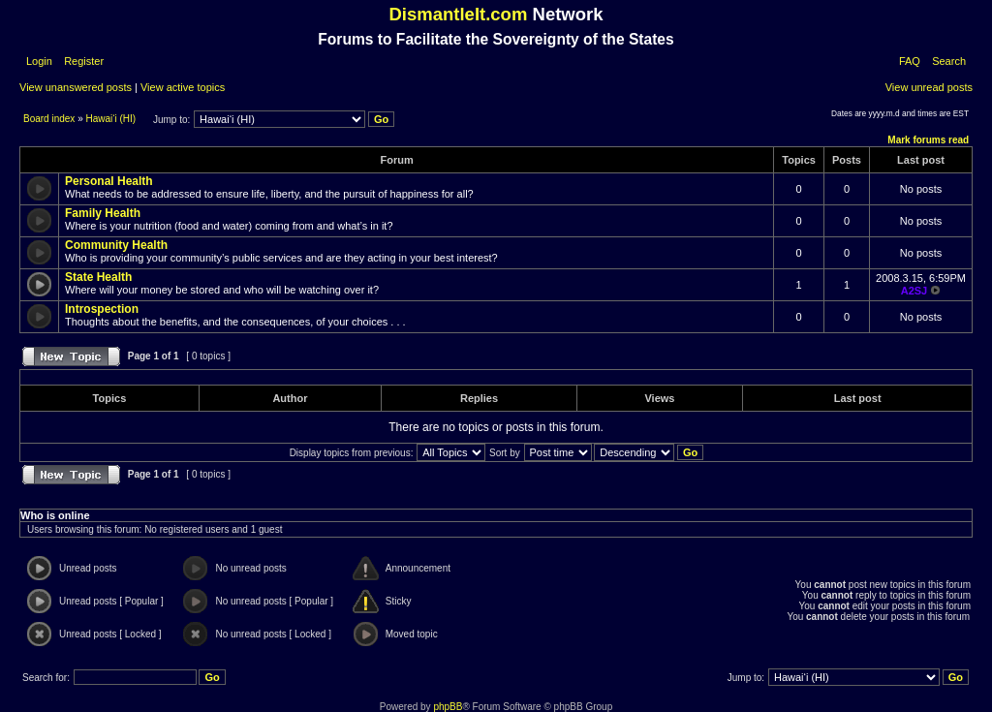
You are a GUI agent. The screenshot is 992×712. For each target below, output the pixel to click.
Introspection (102, 309)
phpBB (447, 706)
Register (82, 61)
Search (949, 61)
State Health (98, 277)
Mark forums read (928, 140)
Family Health (102, 213)
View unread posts (929, 87)
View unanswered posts (75, 87)
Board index (50, 118)
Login (39, 61)
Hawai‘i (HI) (111, 118)
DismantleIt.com (457, 14)
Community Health (116, 245)
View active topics (182, 87)
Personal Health (109, 181)
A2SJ (914, 290)
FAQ (909, 61)
